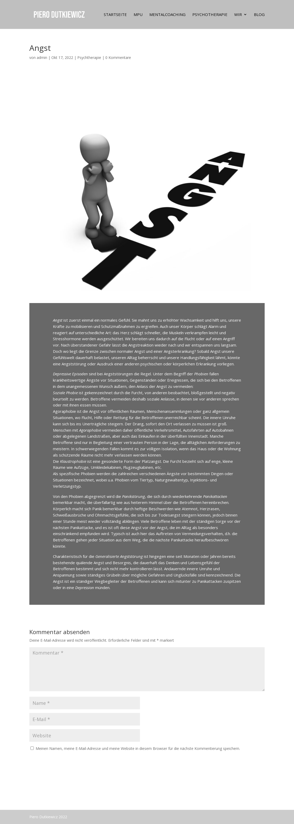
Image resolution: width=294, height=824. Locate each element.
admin (42, 57)
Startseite (115, 15)
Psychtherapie (89, 57)
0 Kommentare (118, 57)
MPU (138, 15)
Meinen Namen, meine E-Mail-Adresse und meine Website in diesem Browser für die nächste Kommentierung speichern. (138, 748)
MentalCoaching (167, 15)
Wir (238, 15)
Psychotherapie (209, 15)
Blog (259, 15)
